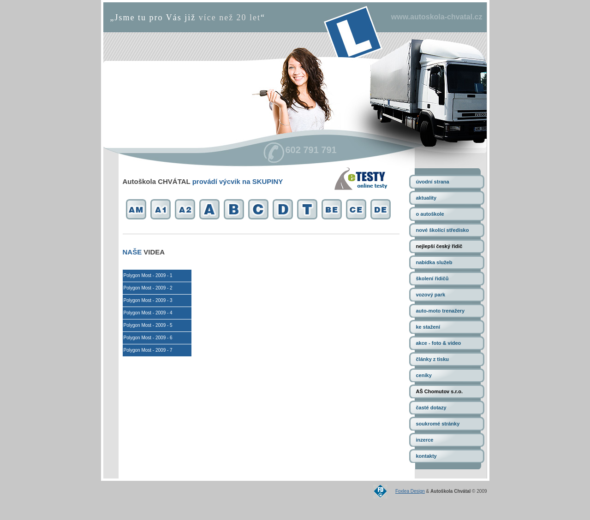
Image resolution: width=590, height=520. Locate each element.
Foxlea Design (410, 491)
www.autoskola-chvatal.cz (437, 17)
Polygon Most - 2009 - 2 (148, 287)
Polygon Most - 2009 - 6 (148, 337)
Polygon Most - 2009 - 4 (148, 312)
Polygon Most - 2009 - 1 (148, 275)
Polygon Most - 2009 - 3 (148, 300)
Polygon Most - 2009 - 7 (148, 350)
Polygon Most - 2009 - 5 (148, 325)
